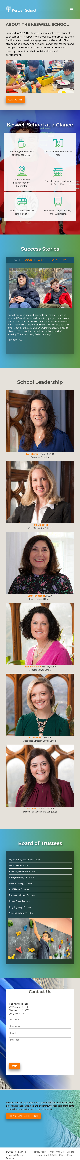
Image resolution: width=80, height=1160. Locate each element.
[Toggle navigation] (71, 8)
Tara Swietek (36, 737)
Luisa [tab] (40, 259)
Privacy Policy (39, 1151)
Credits (70, 1151)
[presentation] (29, 1054)
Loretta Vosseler (36, 595)
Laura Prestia (33, 808)
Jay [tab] (64, 259)
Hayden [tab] (27, 259)
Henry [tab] (53, 259)
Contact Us (15, 99)
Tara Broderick (40, 524)
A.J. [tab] (15, 259)
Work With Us (57, 1151)
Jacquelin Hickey (32, 666)
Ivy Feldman (32, 453)
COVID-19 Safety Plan (61, 1155)
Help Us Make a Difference (23, 1116)
